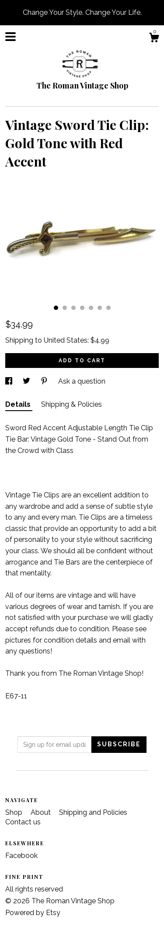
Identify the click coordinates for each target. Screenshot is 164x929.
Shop (14, 812)
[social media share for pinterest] (45, 381)
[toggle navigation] (10, 36)
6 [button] (100, 308)
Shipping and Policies (93, 812)
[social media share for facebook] (9, 381)
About (41, 812)
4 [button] (82, 308)
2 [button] (65, 308)
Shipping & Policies (71, 404)
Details (18, 404)
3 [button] (73, 308)
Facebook (21, 855)
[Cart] (154, 38)
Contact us (23, 822)
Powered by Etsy (32, 913)
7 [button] (108, 308)
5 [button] (91, 308)
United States (65, 340)
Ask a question (81, 381)
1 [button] (56, 308)
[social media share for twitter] (27, 381)
